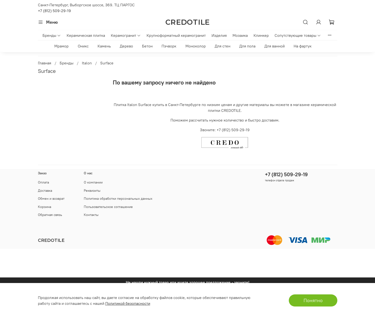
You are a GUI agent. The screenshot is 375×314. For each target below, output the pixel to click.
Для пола (247, 46)
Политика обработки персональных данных (118, 198)
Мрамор (61, 46)
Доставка (45, 190)
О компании (93, 182)
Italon (87, 63)
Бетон (147, 46)
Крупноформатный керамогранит (176, 35)
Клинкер (261, 35)
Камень (104, 46)
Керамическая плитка (86, 35)
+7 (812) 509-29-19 (54, 10)
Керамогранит (126, 35)
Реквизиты (92, 190)
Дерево (126, 46)
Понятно (313, 300)
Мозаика (240, 35)
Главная (44, 63)
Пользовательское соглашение (108, 207)
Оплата (43, 182)
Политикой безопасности (127, 303)
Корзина (44, 207)
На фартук (302, 46)
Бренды (51, 35)
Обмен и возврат (51, 198)
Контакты (91, 215)
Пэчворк (169, 46)
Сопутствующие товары (298, 35)
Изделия (219, 35)
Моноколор (195, 46)
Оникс (83, 46)
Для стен (222, 46)
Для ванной (274, 46)
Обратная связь (50, 215)
